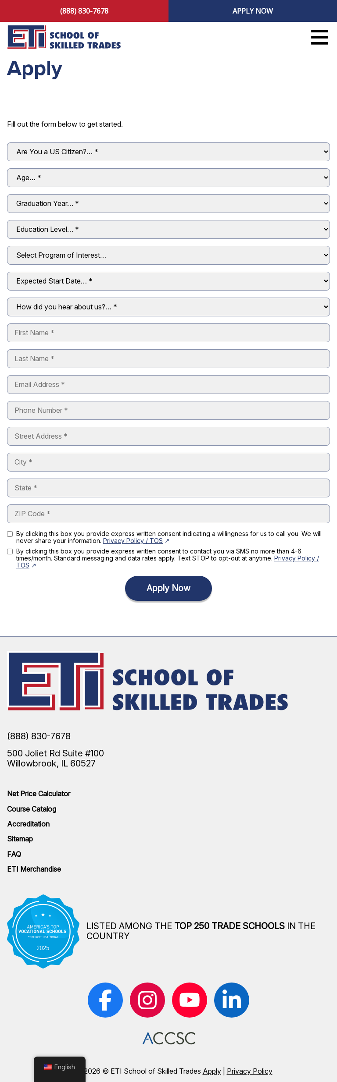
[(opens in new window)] (105, 1000)
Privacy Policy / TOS (133, 540)
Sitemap (20, 838)
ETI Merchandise (34, 869)
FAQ (14, 854)
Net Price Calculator (38, 793)
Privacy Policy (249, 1071)
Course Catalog (31, 809)
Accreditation (28, 823)
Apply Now (253, 11)
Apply (212, 1071)
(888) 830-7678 (84, 11)
